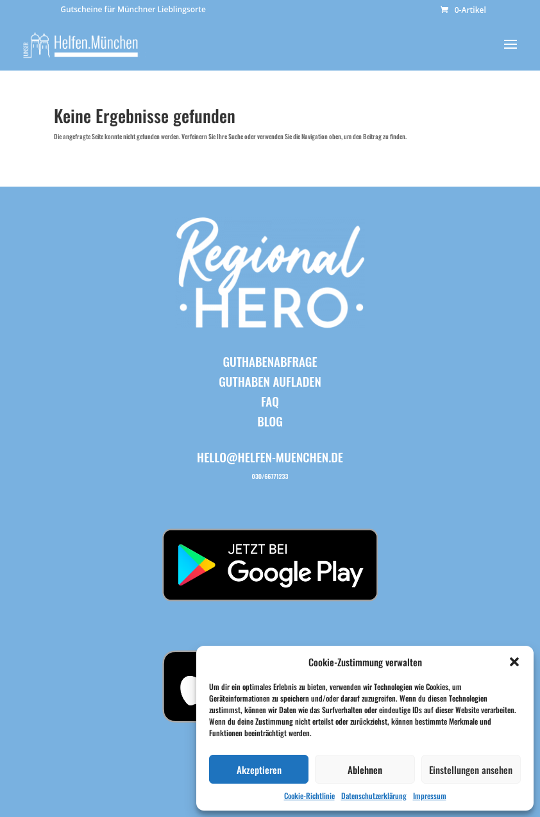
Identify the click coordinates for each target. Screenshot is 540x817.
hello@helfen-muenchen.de (270, 457)
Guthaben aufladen (270, 381)
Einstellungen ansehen (470, 769)
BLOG (270, 421)
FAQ (270, 401)
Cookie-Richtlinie (309, 795)
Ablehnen (365, 769)
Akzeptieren (259, 769)
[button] (514, 661)
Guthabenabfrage (270, 361)
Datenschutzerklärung (374, 795)
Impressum (429, 795)
